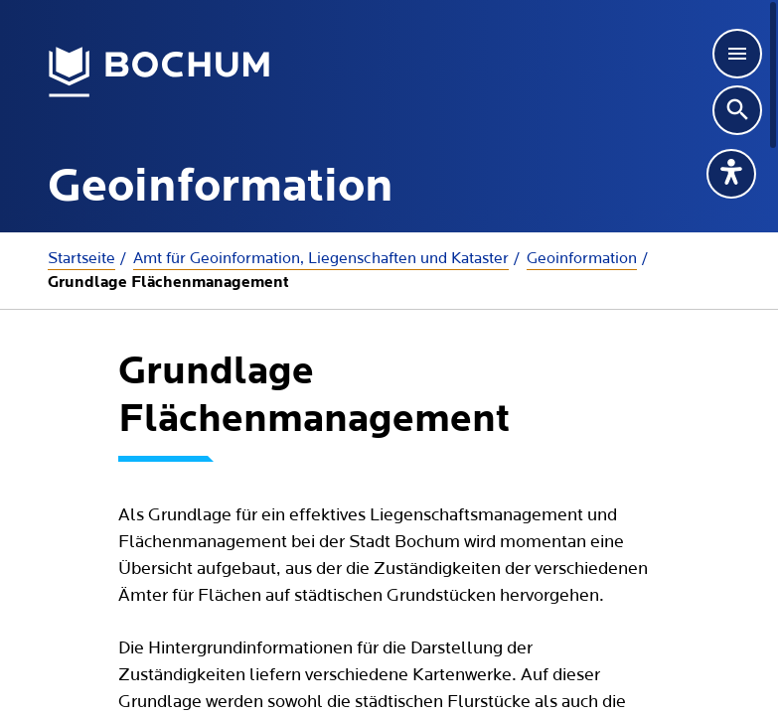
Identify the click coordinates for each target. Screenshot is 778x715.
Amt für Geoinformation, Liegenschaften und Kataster (321, 258)
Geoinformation (582, 258)
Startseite (81, 258)
